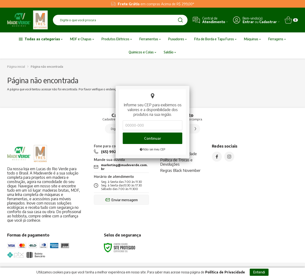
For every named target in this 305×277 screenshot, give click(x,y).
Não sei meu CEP (152, 115)
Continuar (152, 104)
